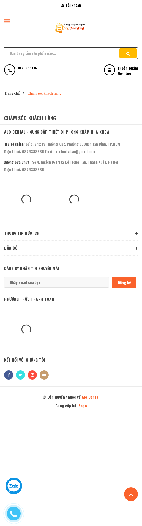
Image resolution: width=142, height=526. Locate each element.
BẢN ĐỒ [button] (71, 248)
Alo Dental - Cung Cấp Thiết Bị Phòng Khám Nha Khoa (56, 132)
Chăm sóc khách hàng (30, 118)
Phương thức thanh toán (29, 299)
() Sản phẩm (128, 70)
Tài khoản (71, 5)
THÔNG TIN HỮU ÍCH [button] (71, 233)
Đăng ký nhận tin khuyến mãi (31, 268)
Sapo (82, 406)
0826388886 (33, 151)
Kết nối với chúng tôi (24, 360)
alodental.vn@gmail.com (75, 151)
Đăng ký (124, 283)
